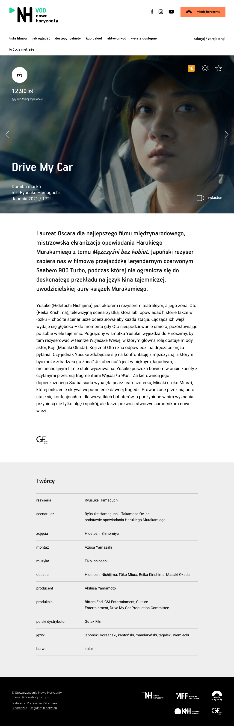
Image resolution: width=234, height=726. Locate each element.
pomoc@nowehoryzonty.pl (31, 697)
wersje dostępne (144, 38)
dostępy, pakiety (68, 38)
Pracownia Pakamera (42, 703)
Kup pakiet (94, 38)
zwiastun (214, 198)
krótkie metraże (21, 49)
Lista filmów (18, 38)
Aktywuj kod (116, 38)
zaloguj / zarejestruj (209, 39)
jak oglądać (41, 38)
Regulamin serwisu (43, 708)
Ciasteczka (19, 708)
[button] (226, 135)
